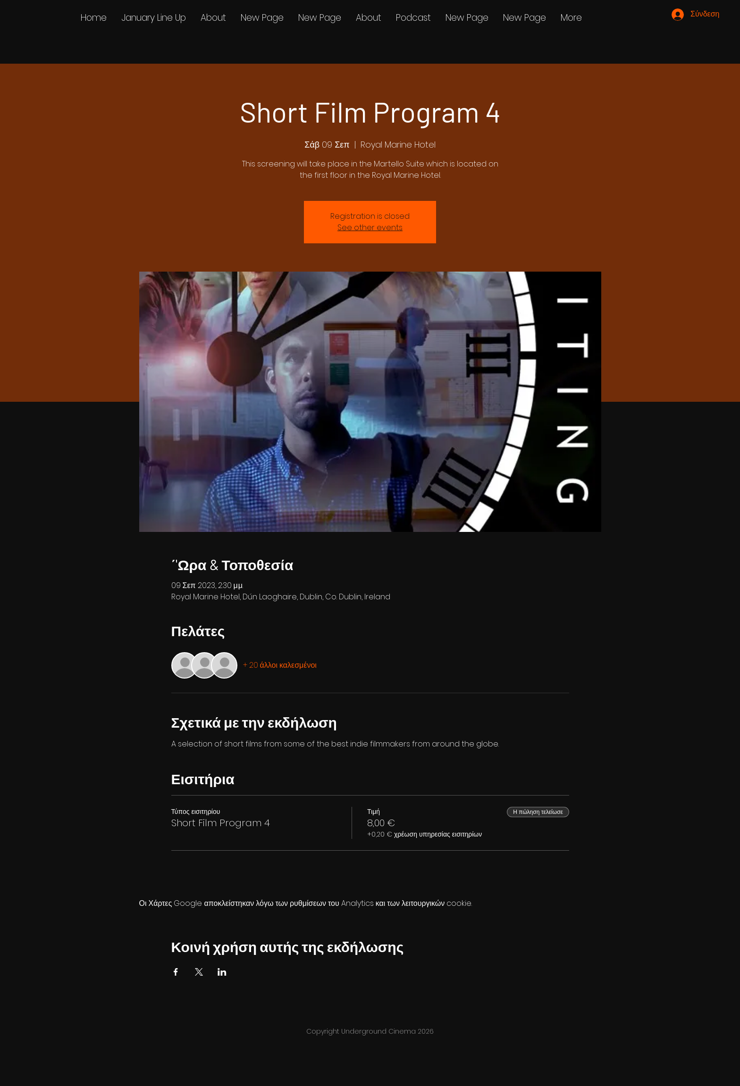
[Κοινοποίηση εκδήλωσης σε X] (198, 972)
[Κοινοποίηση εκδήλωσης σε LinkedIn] (222, 972)
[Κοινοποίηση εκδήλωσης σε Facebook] (175, 972)
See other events (370, 227)
